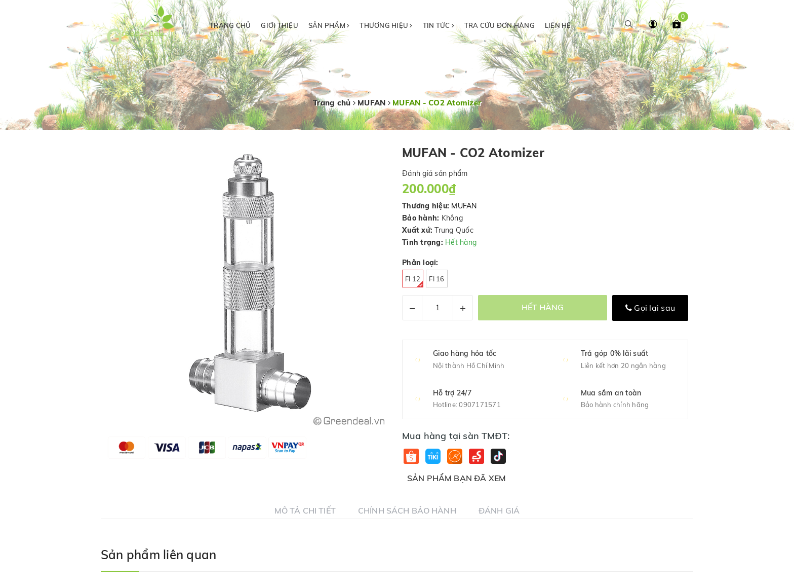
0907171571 (480, 404)
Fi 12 (414, 281)
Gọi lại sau (650, 308)
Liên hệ (558, 25)
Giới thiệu (279, 25)
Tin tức (438, 25)
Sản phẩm (329, 25)
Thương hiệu (386, 25)
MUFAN (464, 205)
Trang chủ (230, 25)
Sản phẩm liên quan (158, 554)
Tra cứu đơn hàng (499, 25)
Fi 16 (436, 279)
